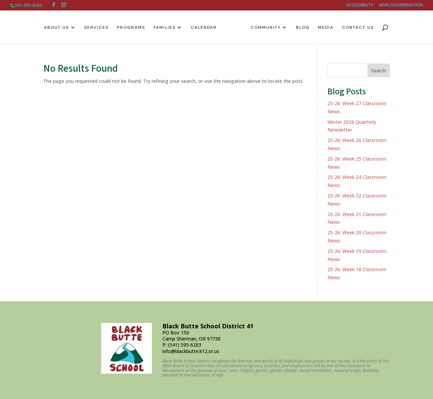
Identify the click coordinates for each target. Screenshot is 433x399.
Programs (134, 27)
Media (323, 27)
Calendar (206, 27)
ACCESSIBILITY (359, 5)
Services (99, 27)
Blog (300, 27)
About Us (59, 27)
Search (378, 70)
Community (263, 27)
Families (167, 27)
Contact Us (355, 27)
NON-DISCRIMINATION (401, 5)
